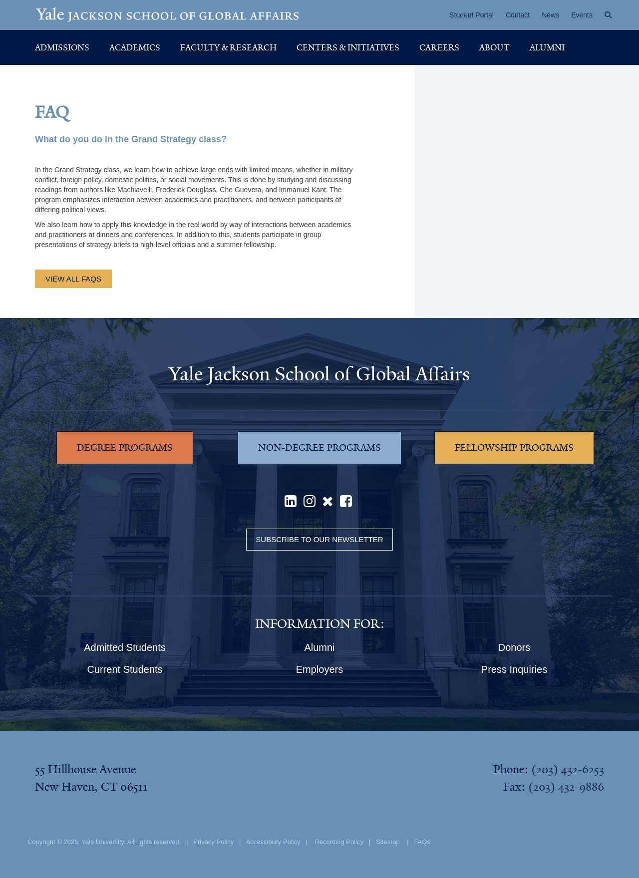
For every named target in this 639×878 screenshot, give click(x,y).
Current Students (124, 669)
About (494, 47)
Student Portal (471, 15)
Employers (319, 669)
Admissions (62, 47)
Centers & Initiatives (348, 47)
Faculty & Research (228, 47)
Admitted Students (124, 647)
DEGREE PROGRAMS (125, 448)
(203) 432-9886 (566, 786)
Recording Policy (339, 842)
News (550, 15)
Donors (514, 647)
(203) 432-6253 (567, 769)
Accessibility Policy (273, 842)
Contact (518, 15)
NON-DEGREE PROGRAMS (319, 448)
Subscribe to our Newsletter (319, 539)
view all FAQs (73, 279)
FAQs (422, 842)
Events (582, 15)
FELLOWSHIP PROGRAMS (514, 448)
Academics (134, 47)
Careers (439, 47)
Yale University (102, 842)
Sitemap (388, 842)
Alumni (547, 47)
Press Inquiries (514, 669)
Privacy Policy (213, 842)
